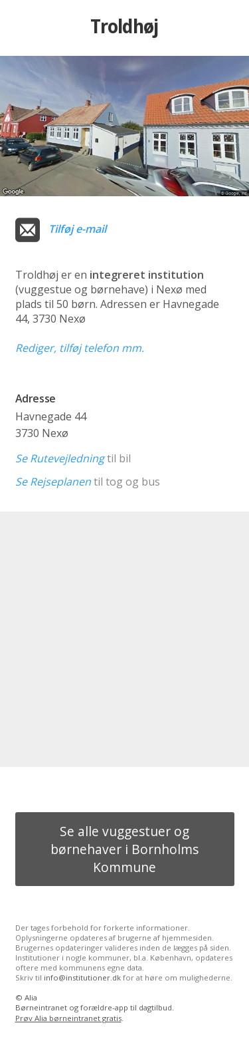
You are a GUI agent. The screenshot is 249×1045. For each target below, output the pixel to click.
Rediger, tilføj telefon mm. (79, 348)
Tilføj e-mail (77, 229)
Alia (31, 997)
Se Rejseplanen (53, 481)
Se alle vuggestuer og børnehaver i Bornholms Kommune (124, 849)
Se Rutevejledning (59, 458)
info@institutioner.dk (82, 977)
